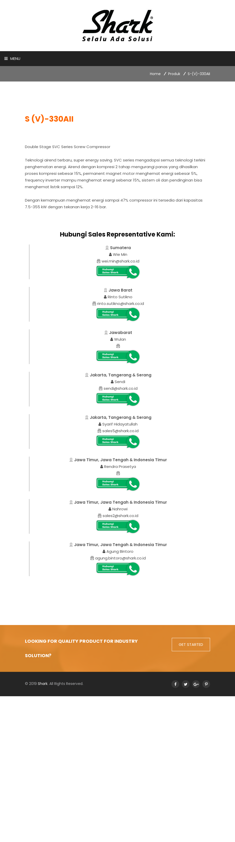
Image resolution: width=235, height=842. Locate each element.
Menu (12, 58)
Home (155, 73)
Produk (174, 73)
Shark (43, 683)
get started (191, 644)
